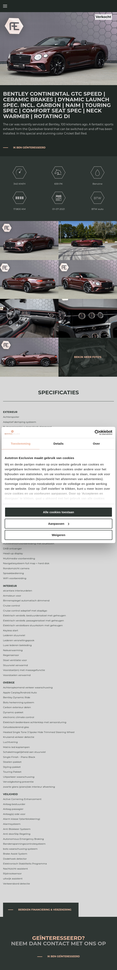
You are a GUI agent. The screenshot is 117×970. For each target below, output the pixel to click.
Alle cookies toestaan (58, 512)
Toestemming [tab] (21, 443)
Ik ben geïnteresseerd (29, 147)
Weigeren (58, 535)
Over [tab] (96, 443)
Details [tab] (58, 443)
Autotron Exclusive (109, 6)
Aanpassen (58, 523)
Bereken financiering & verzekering (44, 909)
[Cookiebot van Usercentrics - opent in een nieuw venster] (94, 432)
